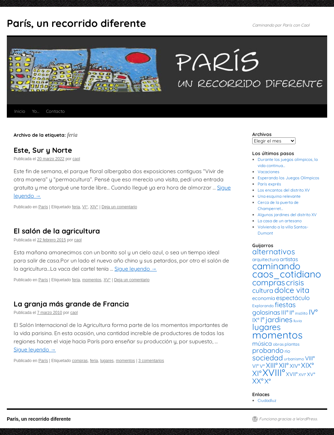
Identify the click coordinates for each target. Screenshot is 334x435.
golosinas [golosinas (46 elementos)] (266, 312)
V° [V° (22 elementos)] (262, 366)
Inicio (19, 111)
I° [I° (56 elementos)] (262, 319)
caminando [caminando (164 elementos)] (276, 266)
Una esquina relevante (279, 196)
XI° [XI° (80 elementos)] (256, 373)
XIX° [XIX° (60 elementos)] (307, 365)
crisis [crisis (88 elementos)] (295, 282)
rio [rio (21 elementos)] (287, 351)
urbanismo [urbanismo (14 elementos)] (294, 358)
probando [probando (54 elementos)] (268, 350)
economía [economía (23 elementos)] (263, 298)
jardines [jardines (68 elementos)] (278, 319)
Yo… (35, 111)
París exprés (269, 183)
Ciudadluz (267, 400)
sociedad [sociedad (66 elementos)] (267, 357)
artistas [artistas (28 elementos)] (289, 259)
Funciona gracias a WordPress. (288, 418)
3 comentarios (151, 360)
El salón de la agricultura (57, 230)
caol (76, 158)
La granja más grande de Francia (71, 303)
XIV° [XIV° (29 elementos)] (295, 365)
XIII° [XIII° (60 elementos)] (272, 365)
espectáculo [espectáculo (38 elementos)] (293, 297)
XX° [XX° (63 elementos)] (257, 380)
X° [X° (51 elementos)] (267, 381)
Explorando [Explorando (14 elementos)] (263, 305)
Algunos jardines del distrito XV (287, 214)
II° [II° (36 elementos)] (291, 312)
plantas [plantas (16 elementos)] (292, 344)
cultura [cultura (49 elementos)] (262, 290)
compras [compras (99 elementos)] (268, 282)
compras (80, 360)
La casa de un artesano (280, 220)
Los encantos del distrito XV (284, 190)
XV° (107, 280)
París (43, 207)
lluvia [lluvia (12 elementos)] (297, 320)
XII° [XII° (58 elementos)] (284, 365)
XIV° (94, 207)
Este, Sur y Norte (43, 150)
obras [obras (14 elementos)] (278, 344)
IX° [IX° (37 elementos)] (255, 320)
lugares (106, 360)
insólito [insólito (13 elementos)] (301, 313)
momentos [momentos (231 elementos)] (277, 335)
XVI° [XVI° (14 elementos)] (302, 374)
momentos (91, 280)
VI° (85, 207)
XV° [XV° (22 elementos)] (311, 374)
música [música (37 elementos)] (262, 343)
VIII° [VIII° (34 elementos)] (310, 358)
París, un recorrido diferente (76, 23)
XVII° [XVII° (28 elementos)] (292, 374)
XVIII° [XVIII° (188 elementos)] (273, 372)
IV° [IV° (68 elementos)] (313, 312)
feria (76, 207)
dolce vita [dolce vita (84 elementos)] (291, 290)
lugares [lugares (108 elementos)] (266, 327)
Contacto (55, 111)
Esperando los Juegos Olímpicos (288, 177)
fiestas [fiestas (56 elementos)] (285, 304)
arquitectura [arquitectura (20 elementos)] (265, 259)
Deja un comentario (119, 207)
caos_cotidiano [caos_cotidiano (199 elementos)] (286, 274)
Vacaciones (268, 171)
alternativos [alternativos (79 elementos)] (273, 251)
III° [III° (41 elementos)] (284, 312)
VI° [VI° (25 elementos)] (255, 366)
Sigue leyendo (136, 268)
